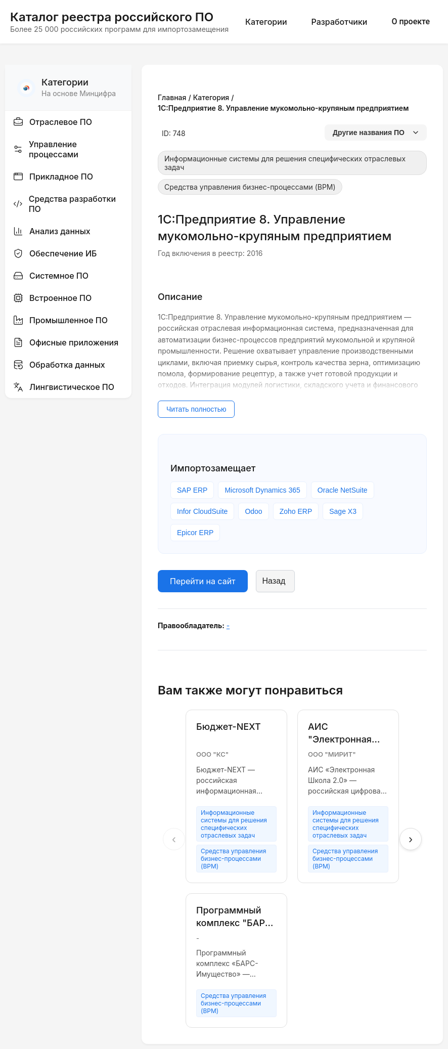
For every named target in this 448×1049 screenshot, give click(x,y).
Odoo (253, 511)
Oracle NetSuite (343, 490)
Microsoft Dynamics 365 (262, 490)
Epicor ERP (195, 533)
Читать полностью (196, 409)
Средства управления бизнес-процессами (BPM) (250, 187)
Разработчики (339, 22)
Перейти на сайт (203, 581)
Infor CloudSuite (202, 511)
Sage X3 (342, 511)
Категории (266, 22)
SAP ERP (192, 490)
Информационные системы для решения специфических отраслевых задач (285, 162)
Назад (274, 581)
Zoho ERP (296, 511)
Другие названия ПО (376, 132)
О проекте (410, 21)
